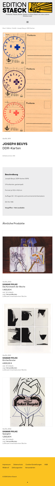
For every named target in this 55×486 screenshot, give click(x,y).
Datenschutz (18, 464)
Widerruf (6, 468)
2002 (9, 282)
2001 (9, 355)
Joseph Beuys (21, 28)
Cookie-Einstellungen (34, 464)
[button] (5, 35)
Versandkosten (11, 294)
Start (4, 28)
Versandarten (30, 468)
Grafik (14, 28)
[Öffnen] (27, 22)
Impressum (7, 464)
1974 (9, 138)
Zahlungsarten (17, 468)
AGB (46, 464)
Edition (9, 28)
